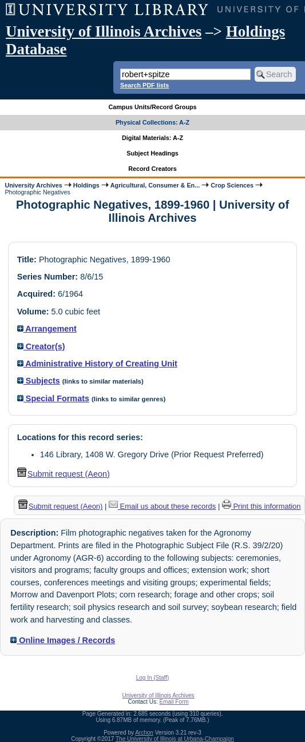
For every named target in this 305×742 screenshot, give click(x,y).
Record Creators (152, 168)
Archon (144, 732)
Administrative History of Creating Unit (97, 363)
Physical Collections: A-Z (152, 122)
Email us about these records (162, 506)
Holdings (86, 185)
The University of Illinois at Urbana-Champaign (175, 739)
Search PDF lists (144, 85)
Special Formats (53, 398)
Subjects (38, 380)
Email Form (173, 702)
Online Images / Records (62, 640)
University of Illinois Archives (103, 31)
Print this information (261, 506)
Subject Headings (152, 153)
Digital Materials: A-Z (152, 137)
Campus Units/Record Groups (152, 106)
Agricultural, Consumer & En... (155, 185)
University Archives (33, 185)
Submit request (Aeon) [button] (63, 473)
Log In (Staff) (152, 678)
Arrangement (47, 328)
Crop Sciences (232, 185)
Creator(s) (41, 346)
